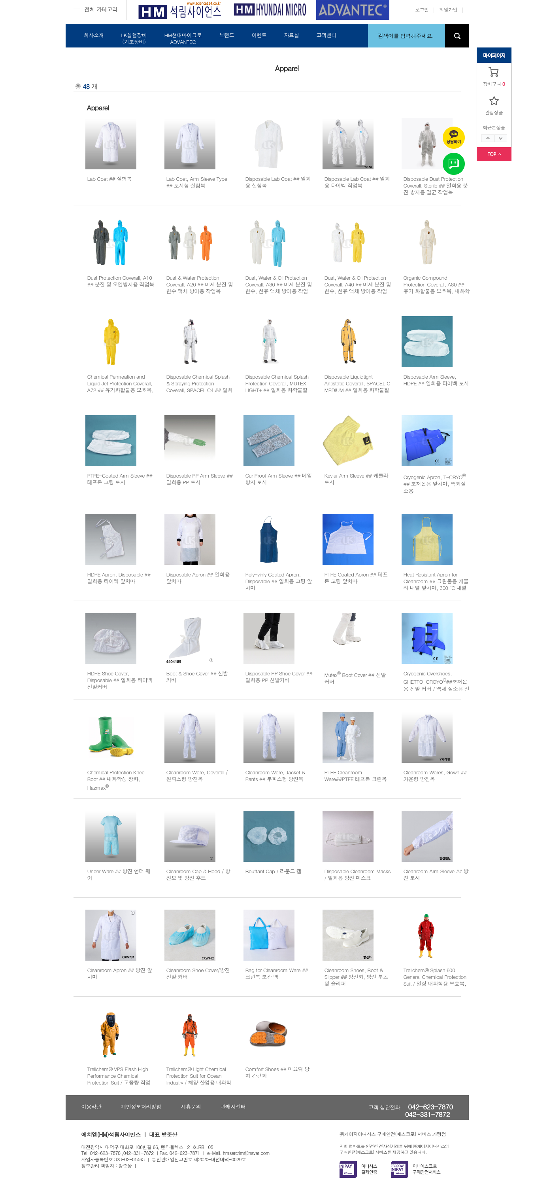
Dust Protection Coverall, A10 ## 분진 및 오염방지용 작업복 (121, 281)
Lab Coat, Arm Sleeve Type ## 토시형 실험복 (196, 182)
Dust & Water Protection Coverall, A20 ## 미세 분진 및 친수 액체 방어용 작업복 (199, 284)
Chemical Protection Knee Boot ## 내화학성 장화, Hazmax (116, 779)
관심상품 (494, 112)
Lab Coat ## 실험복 (109, 178)
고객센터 (326, 35)
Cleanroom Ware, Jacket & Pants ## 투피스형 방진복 (275, 775)
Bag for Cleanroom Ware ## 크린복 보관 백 (276, 973)
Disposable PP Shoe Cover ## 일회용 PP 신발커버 (278, 676)
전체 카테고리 (96, 9)
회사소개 (94, 35)
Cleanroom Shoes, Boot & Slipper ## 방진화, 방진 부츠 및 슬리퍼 (356, 977)
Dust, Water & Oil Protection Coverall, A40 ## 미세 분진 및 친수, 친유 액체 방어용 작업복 (358, 288)
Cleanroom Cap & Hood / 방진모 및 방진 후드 (198, 874)
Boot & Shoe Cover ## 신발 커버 (197, 676)
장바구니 (492, 83)
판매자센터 (233, 1106)
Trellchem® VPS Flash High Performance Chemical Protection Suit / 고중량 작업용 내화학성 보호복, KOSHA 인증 (119, 1082)
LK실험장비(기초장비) (134, 38)
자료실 (291, 35)
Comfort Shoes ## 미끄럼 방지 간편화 (277, 1072)
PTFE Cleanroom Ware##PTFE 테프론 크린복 (356, 775)
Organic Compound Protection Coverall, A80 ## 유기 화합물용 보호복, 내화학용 (437, 288)
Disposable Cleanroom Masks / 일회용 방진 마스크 (358, 874)
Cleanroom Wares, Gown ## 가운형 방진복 (435, 775)
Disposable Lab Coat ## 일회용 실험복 (278, 182)
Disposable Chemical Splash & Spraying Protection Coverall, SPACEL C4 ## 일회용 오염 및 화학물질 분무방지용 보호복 (199, 390)
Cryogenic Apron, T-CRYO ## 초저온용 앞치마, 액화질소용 (435, 484)
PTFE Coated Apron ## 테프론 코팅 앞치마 (356, 578)
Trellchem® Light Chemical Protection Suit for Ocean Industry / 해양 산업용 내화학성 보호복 (198, 1079)
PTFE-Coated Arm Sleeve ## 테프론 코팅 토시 (120, 479)
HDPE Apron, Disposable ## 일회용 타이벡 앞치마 (119, 578)
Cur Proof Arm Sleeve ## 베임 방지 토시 (278, 479)
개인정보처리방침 (141, 1106)
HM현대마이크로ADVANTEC (183, 38)
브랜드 (226, 35)
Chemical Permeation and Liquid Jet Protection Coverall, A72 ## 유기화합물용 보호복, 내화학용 (120, 387)
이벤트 (258, 35)
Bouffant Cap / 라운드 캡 (273, 871)
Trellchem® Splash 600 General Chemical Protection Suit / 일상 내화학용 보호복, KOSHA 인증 (435, 980)
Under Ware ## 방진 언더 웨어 (119, 874)
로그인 (421, 9)
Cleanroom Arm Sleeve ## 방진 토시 (436, 874)
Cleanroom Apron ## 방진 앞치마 (119, 973)
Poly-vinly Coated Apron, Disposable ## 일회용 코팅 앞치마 (278, 581)
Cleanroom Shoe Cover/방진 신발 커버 (198, 973)
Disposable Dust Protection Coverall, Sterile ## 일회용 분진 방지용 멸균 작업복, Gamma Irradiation (436, 189)
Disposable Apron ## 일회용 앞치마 (198, 578)
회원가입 (448, 9)
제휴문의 (191, 1106)
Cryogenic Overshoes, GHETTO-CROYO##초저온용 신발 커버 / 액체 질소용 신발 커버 (437, 684)
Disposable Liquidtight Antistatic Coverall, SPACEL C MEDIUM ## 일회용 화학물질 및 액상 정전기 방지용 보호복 (358, 387)
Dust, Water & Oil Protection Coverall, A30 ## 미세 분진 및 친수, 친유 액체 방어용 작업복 (278, 288)
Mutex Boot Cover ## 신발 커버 (355, 678)
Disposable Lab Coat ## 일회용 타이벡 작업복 (357, 182)
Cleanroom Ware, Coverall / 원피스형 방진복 (197, 775)
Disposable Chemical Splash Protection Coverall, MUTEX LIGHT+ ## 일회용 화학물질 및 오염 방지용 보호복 (277, 387)
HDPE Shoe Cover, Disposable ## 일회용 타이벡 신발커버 (120, 680)
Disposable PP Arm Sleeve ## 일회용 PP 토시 (199, 479)
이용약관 (91, 1106)
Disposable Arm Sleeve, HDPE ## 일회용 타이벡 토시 (436, 380)
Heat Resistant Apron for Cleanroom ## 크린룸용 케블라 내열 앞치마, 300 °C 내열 (436, 581)
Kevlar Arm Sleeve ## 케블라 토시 (357, 479)
